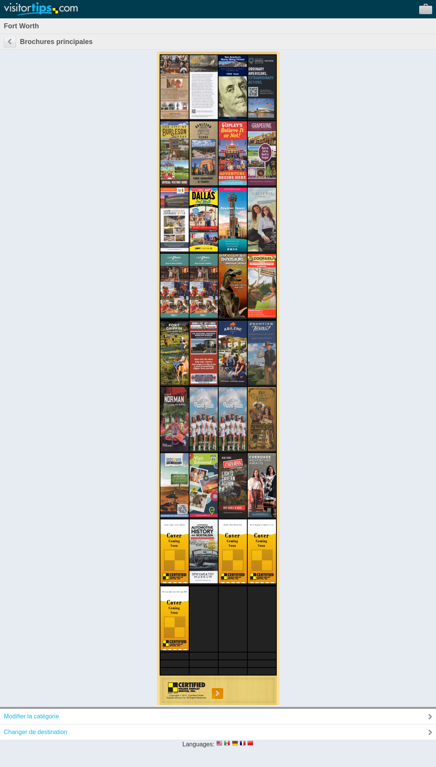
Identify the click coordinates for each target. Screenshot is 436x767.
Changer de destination (35, 732)
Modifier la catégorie (31, 716)
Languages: (199, 744)
